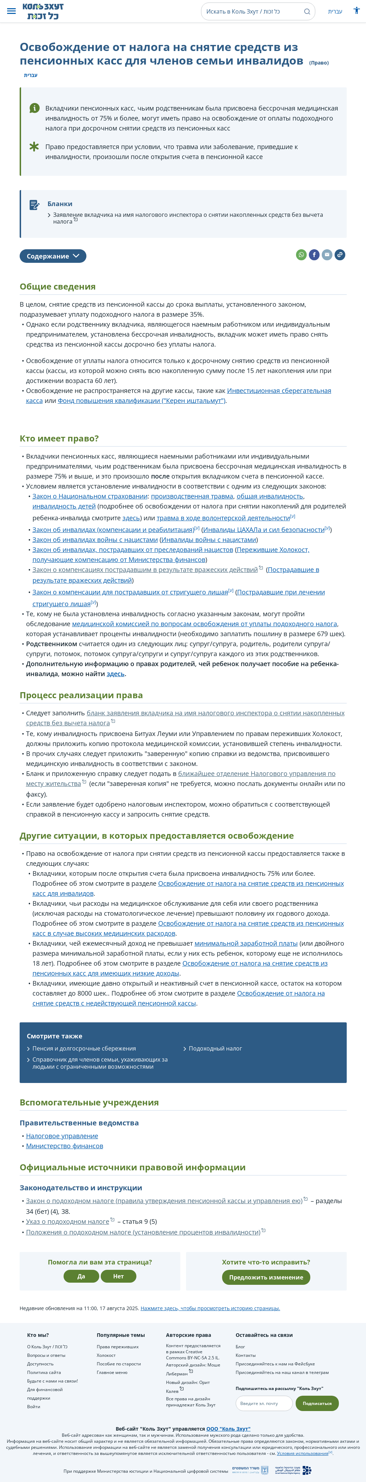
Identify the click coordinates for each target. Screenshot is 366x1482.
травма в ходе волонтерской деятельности (223, 517)
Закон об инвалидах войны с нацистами (95, 539)
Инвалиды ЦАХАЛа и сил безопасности (264, 529)
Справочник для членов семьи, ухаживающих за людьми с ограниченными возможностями (100, 1063)
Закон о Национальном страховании (89, 496)
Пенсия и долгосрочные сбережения (84, 1048)
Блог (240, 1347)
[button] (11, 11)
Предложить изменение (266, 1277)
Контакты (246, 1355)
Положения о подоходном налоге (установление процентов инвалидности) (143, 1232)
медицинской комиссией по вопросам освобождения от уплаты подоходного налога (204, 623)
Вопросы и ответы (46, 1355)
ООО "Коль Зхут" (228, 1428)
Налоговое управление (62, 1135)
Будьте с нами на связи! (52, 1381)
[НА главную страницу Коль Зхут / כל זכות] (49, 11)
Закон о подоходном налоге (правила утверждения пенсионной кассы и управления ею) (164, 1200)
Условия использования (303, 1453)
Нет (118, 1276)
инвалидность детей (64, 506)
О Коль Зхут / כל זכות (47, 1347)
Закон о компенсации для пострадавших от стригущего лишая (130, 592)
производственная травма (192, 496)
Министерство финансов (64, 1145)
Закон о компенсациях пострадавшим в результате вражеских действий (145, 569)
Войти (33, 1407)
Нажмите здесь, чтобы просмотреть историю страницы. (210, 1308)
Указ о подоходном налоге (67, 1221)
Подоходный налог (215, 1048)
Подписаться (317, 1403)
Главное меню (112, 1372)
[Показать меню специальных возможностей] (356, 12)
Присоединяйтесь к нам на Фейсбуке (275, 1364)
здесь (131, 517)
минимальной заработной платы (246, 943)
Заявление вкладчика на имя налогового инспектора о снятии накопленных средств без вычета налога (188, 218)
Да (81, 1276)
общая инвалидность (270, 496)
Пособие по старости (119, 1364)
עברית (335, 11)
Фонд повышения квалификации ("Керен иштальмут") (141, 400)
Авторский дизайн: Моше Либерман (193, 1369)
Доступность (40, 1364)
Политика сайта (44, 1372)
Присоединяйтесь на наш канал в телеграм (282, 1372)
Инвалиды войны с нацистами (208, 539)
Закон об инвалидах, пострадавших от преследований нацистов (132, 549)
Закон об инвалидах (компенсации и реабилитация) (113, 529)
